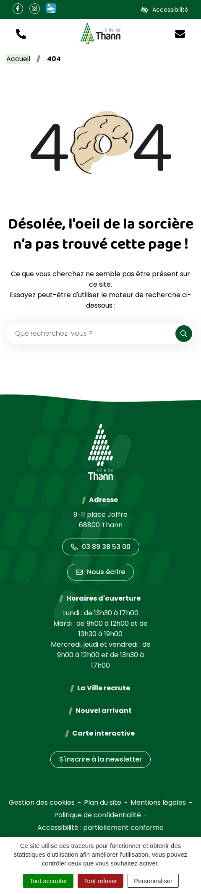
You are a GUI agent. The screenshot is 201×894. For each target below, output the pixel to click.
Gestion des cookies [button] (42, 802)
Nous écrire (100, 572)
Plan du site (102, 802)
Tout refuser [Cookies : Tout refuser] (100, 880)
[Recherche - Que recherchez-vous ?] (91, 334)
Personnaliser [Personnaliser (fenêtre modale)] (153, 880)
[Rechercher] (183, 333)
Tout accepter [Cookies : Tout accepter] (48, 880)
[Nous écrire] (180, 33)
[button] (21, 33)
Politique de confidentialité (97, 815)
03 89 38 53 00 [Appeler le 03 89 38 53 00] (101, 547)
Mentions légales (158, 802)
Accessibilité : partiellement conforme (100, 827)
